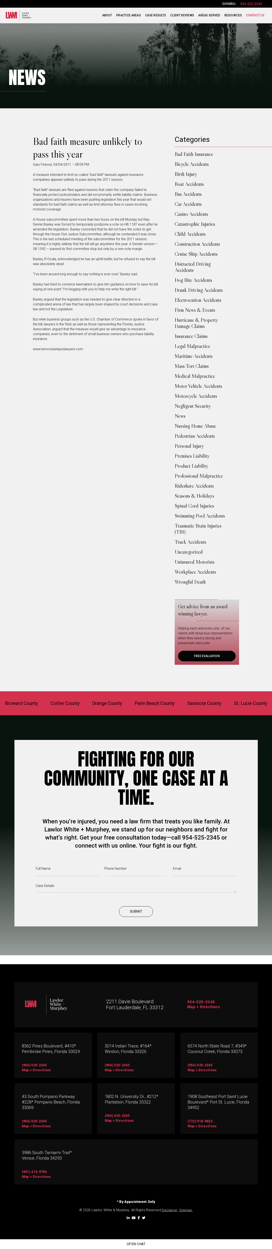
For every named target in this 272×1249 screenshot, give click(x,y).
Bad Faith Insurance (194, 154)
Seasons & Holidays (194, 496)
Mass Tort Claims (192, 366)
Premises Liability (192, 456)
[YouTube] (134, 1217)
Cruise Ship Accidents (196, 254)
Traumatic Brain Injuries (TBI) (198, 529)
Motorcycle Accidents (196, 396)
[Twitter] (143, 1217)
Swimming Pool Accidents (200, 516)
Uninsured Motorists (194, 562)
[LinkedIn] (128, 1217)
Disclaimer (169, 1210)
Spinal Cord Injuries (194, 506)
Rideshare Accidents (194, 486)
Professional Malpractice (199, 476)
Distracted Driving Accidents (193, 267)
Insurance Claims (191, 336)
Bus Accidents (188, 194)
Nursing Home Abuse (195, 426)
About (107, 15)
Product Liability (191, 466)
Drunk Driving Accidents (199, 290)
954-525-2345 (251, 4)
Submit (136, 921)
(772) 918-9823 (200, 1121)
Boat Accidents (189, 184)
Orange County (105, 703)
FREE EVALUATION (207, 656)
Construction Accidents (197, 244)
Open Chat (136, 1244)
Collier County (59, 703)
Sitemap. (185, 1210)
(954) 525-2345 (34, 1065)
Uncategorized (189, 552)
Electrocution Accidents (198, 300)
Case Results (155, 15)
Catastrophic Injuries (195, 224)
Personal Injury (189, 446)
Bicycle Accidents (192, 164)
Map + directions (36, 1126)
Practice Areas (128, 15)
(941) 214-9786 (34, 1172)
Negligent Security (193, 406)
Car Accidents (188, 204)
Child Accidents (190, 234)
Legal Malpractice (192, 346)
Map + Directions (204, 1007)
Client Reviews (182, 15)
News (180, 416)
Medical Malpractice (195, 376)
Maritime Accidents (193, 356)
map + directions (36, 1070)
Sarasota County (210, 703)
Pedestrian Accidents (195, 436)
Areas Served (209, 15)
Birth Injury (186, 174)
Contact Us (255, 15)
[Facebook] (139, 1217)
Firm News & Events (195, 310)
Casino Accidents (191, 214)
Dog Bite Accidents (193, 280)
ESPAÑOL (229, 4)
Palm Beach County (156, 703)
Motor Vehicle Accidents (198, 386)
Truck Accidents (190, 542)
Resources (233, 15)
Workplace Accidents (195, 572)
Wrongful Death (190, 582)
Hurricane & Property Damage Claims (196, 323)
